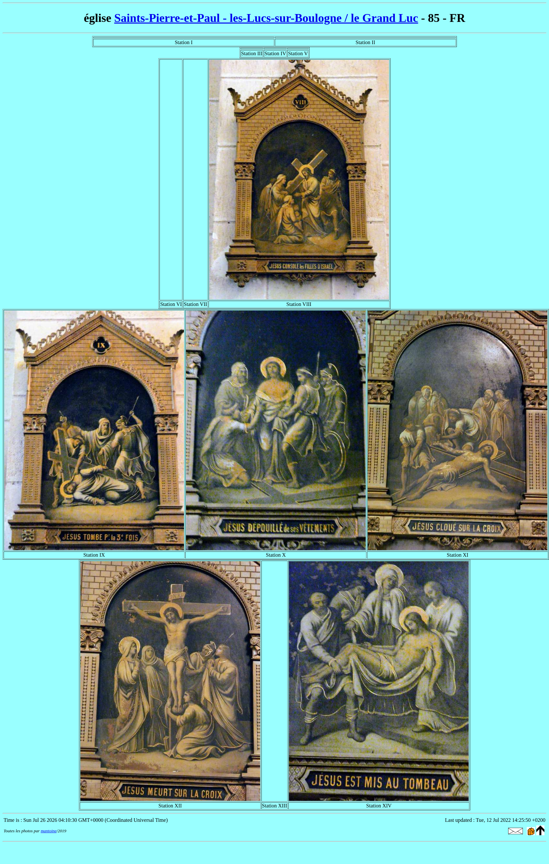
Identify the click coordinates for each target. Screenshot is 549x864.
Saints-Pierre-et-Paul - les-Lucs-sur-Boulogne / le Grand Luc (266, 18)
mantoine (49, 830)
